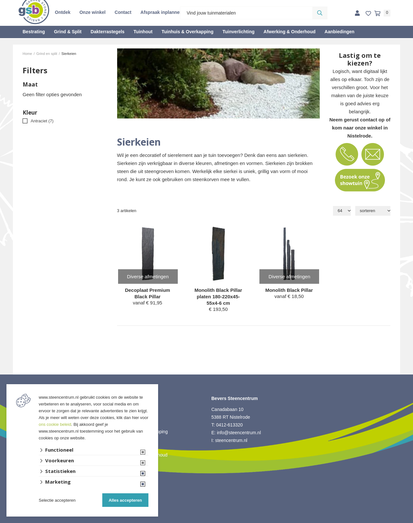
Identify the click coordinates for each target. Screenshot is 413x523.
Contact (123, 12)
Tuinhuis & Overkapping (188, 31)
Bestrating (34, 31)
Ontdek (62, 12)
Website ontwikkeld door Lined (207, 520)
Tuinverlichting (238, 31)
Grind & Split (68, 31)
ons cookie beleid (55, 424)
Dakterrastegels (108, 31)
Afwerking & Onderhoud (290, 31)
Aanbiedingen (340, 31)
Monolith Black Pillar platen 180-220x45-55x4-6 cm (218, 296)
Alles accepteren (125, 500)
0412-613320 (229, 424)
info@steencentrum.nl (239, 432)
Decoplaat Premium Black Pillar (147, 293)
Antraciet (42, 120)
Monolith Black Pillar (289, 290)
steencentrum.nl (231, 440)
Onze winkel (92, 12)
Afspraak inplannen (161, 12)
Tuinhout (143, 31)
